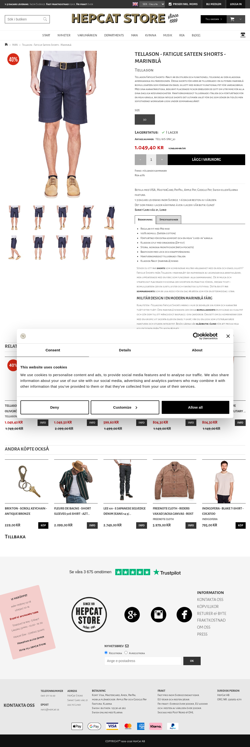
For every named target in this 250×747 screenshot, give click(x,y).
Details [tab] (125, 350)
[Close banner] (228, 336)
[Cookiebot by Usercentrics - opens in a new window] (196, 336)
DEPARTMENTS (114, 35)
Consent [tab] (52, 350)
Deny (54, 407)
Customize (125, 407)
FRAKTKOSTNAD (211, 620)
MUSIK (167, 35)
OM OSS (203, 627)
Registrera (115, 653)
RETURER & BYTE (211, 613)
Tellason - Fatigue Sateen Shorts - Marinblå (46, 44)
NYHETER (64, 35)
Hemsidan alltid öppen (31, 640)
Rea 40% (140, 175)
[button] (232, 19)
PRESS (202, 634)
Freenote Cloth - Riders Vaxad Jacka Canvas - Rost (173, 511)
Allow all (195, 407)
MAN (134, 35)
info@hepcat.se (50, 709)
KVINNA (150, 35)
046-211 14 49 (48, 695)
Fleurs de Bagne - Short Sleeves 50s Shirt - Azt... (72, 511)
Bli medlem (213, 4)
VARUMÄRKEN (87, 35)
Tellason (164, 328)
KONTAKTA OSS (210, 599)
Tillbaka (15, 536)
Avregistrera (137, 653)
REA (182, 35)
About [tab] (197, 350)
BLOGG (196, 35)
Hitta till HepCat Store (32, 647)
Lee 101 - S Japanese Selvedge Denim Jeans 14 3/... (124, 511)
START (46, 35)
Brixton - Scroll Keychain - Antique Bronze (26, 511)
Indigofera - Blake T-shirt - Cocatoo (223, 511)
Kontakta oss (19, 705)
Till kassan (212, 19)
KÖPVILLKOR (208, 606)
